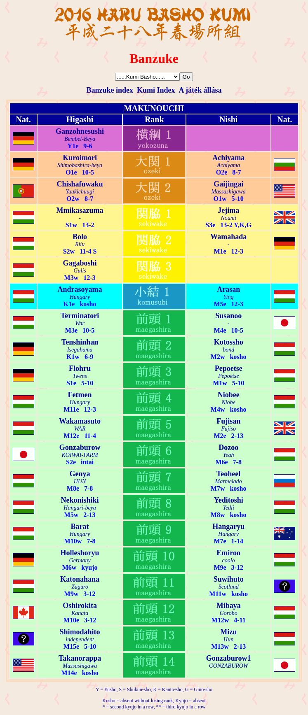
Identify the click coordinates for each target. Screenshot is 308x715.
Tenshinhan (79, 342)
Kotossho (228, 342)
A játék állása (200, 90)
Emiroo (228, 553)
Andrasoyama (80, 289)
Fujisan (228, 421)
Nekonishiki (80, 500)
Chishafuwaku (80, 184)
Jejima (228, 210)
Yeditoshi (228, 500)
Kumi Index (156, 90)
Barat (80, 526)
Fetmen (80, 395)
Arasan (228, 289)
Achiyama (228, 158)
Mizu (228, 632)
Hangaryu (228, 526)
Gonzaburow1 (228, 658)
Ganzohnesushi (80, 131)
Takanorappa (80, 658)
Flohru (80, 368)
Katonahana (79, 579)
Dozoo (228, 447)
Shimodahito (80, 632)
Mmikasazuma (79, 210)
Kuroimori (80, 158)
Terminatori (80, 316)
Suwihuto (229, 579)
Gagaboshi (80, 263)
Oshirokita (80, 605)
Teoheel (228, 474)
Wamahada (228, 237)
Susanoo (228, 316)
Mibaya (228, 605)
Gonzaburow (80, 447)
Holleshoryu (80, 553)
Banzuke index (109, 90)
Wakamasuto (80, 421)
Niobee (229, 395)
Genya (80, 474)
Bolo (80, 237)
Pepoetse (228, 368)
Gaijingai (228, 184)
